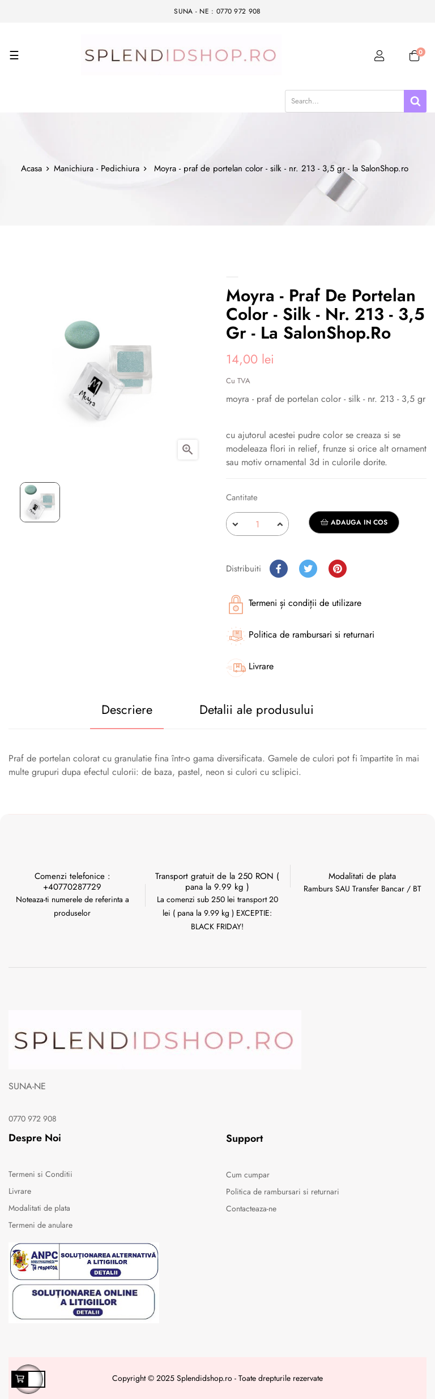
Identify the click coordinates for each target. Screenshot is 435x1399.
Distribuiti (279, 569)
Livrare (19, 1191)
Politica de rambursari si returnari (282, 1191)
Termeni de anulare (40, 1225)
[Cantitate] (257, 524)
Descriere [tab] (126, 709)
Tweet (308, 569)
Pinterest (338, 569)
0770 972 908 (32, 1118)
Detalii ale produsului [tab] (256, 709)
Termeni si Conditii (40, 1174)
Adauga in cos (354, 522)
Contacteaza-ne (251, 1208)
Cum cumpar (248, 1174)
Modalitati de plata (39, 1208)
